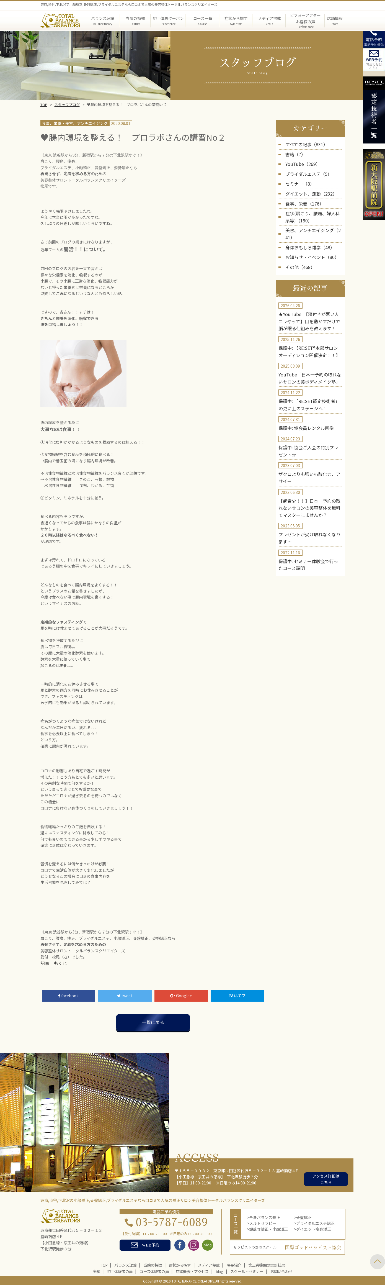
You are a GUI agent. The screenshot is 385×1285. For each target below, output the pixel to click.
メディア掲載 (209, 1264)
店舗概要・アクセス (192, 1270)
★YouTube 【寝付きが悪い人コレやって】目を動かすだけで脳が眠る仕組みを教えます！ (309, 302)
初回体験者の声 (120, 1270)
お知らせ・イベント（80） (308, 240)
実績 (96, 1270)
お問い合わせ (281, 1270)
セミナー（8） (298, 180)
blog (219, 1270)
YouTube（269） (300, 162)
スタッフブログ (67, 104)
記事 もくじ (52, 963)
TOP (43, 104)
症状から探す (180, 1264)
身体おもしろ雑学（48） (307, 231)
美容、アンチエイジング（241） (313, 222)
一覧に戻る (153, 1021)
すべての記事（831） (303, 144)
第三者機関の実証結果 (266, 1264)
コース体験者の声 (154, 1270)
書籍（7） (294, 153)
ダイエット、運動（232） (308, 189)
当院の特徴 (152, 1264)
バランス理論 (125, 1264)
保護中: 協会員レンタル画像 (302, 401)
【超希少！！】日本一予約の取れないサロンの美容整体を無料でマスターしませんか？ (309, 476)
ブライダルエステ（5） (305, 171)
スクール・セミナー (246, 1270)
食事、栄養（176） (302, 198)
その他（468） (298, 249)
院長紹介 (233, 1264)
